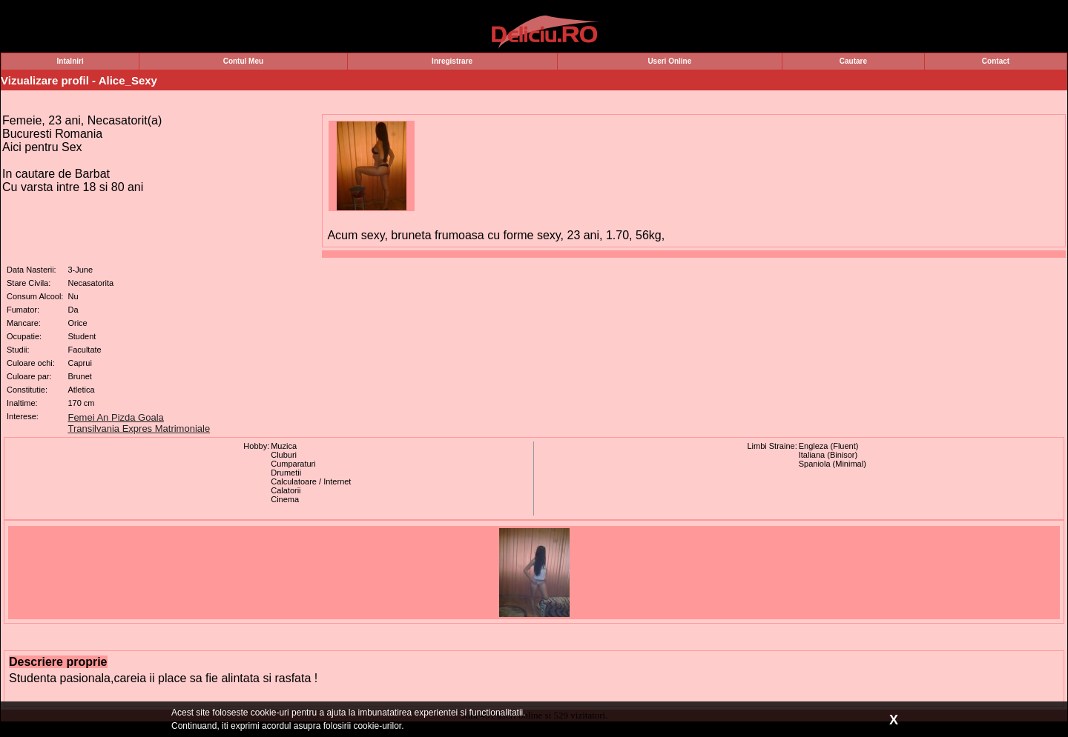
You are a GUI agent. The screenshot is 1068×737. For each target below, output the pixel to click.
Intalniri (70, 61)
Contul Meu (243, 61)
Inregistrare (452, 61)
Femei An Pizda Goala (115, 417)
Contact (995, 61)
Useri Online (669, 61)
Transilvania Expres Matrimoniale (138, 428)
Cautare (853, 61)
